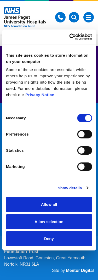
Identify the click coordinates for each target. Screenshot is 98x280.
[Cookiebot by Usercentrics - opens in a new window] (70, 36)
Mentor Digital (80, 270)
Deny (49, 238)
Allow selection (49, 221)
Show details (70, 188)
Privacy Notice (39, 94)
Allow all (49, 204)
